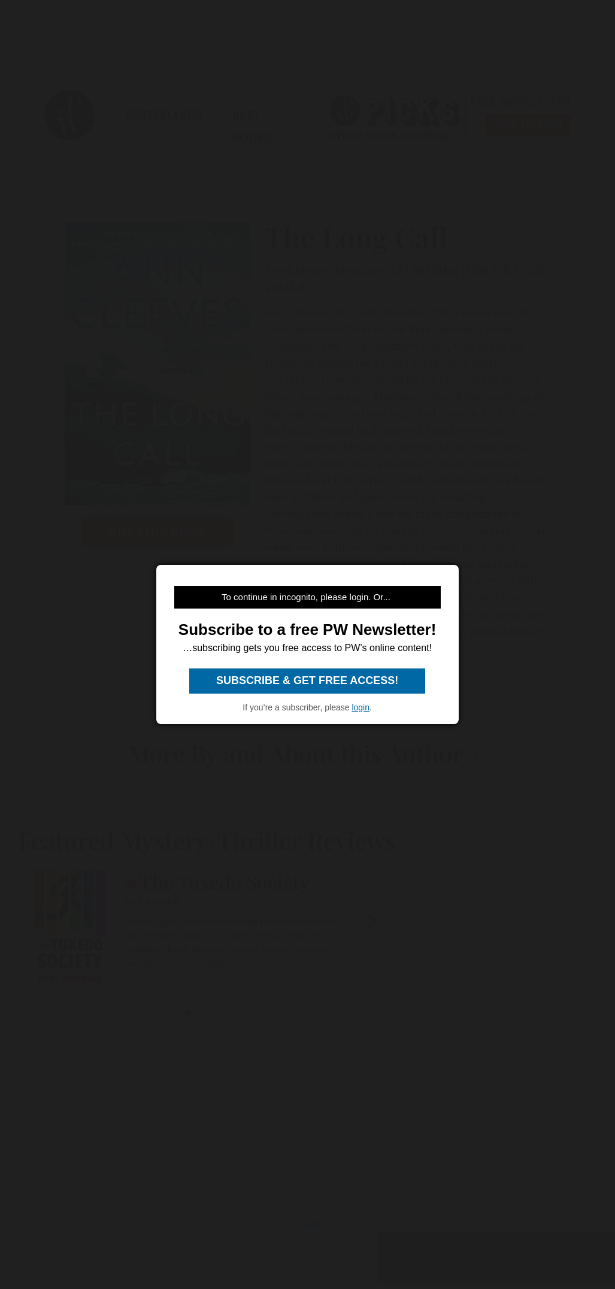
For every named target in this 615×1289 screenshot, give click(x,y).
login (360, 707)
